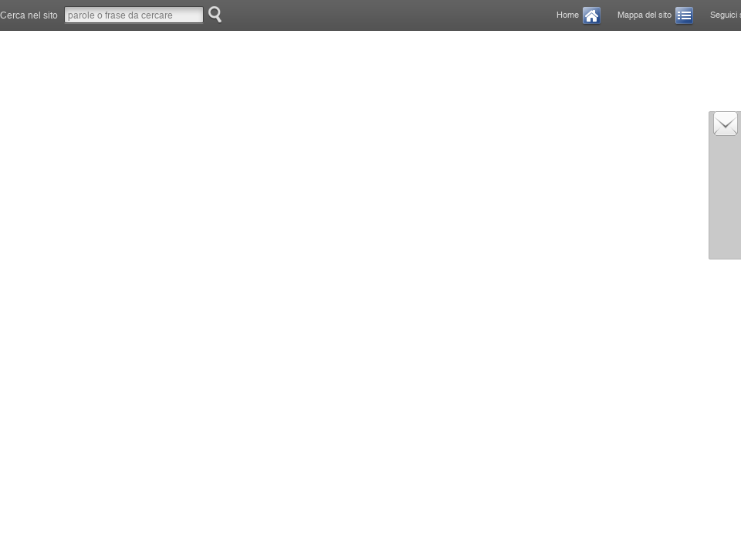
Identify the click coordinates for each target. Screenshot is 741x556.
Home (568, 15)
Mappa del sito (645, 15)
